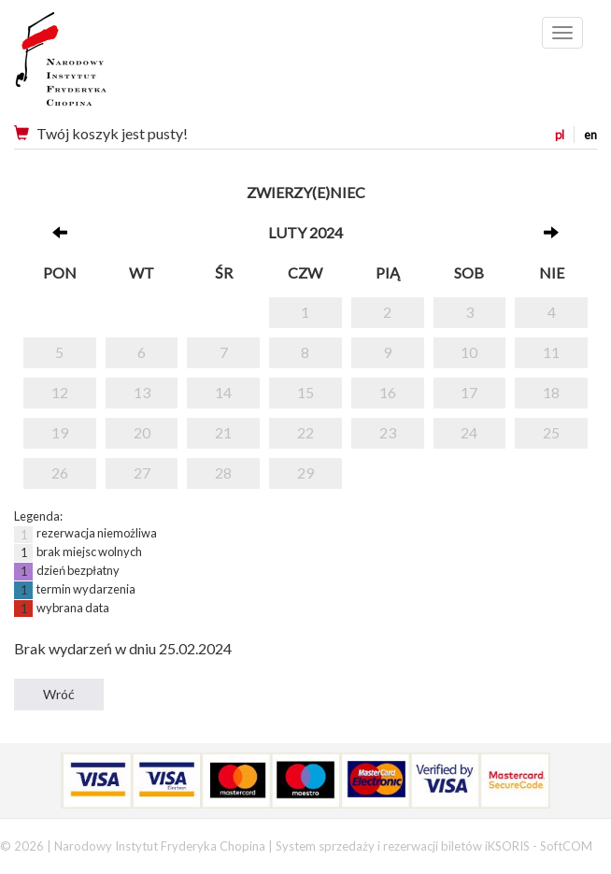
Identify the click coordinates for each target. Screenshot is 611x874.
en (590, 134)
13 (142, 392)
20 (142, 432)
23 (387, 432)
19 (59, 432)
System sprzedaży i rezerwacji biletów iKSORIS (403, 845)
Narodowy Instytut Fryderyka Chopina (96, 65)
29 (305, 472)
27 (142, 472)
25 (551, 432)
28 (223, 472)
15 (305, 392)
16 (387, 392)
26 (59, 472)
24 (469, 432)
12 (59, 392)
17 (469, 392)
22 (305, 432)
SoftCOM (566, 845)
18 (551, 392)
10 (469, 352)
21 (223, 432)
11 (551, 352)
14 (223, 392)
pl (559, 134)
